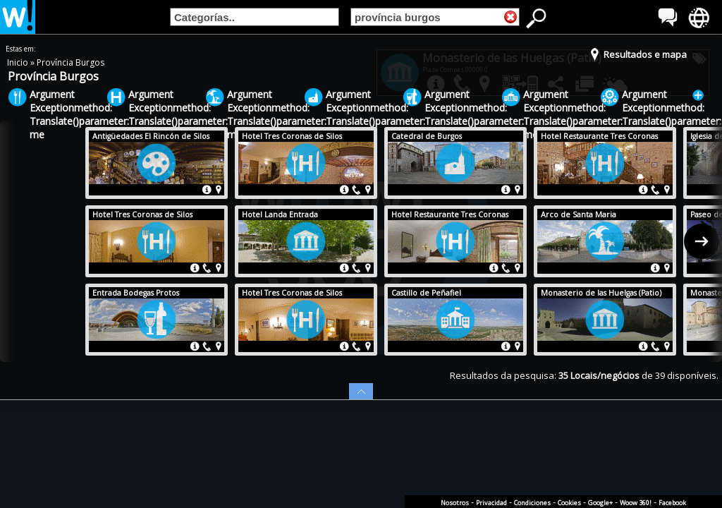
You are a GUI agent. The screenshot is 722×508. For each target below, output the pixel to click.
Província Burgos (70, 62)
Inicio (18, 62)
